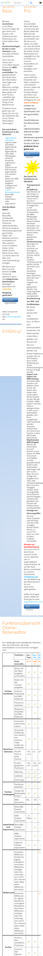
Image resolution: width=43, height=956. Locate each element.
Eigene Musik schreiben (10, 139)
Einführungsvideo (13, 316)
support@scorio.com (33, 602)
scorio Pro (35, 656)
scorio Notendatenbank (12, 191)
